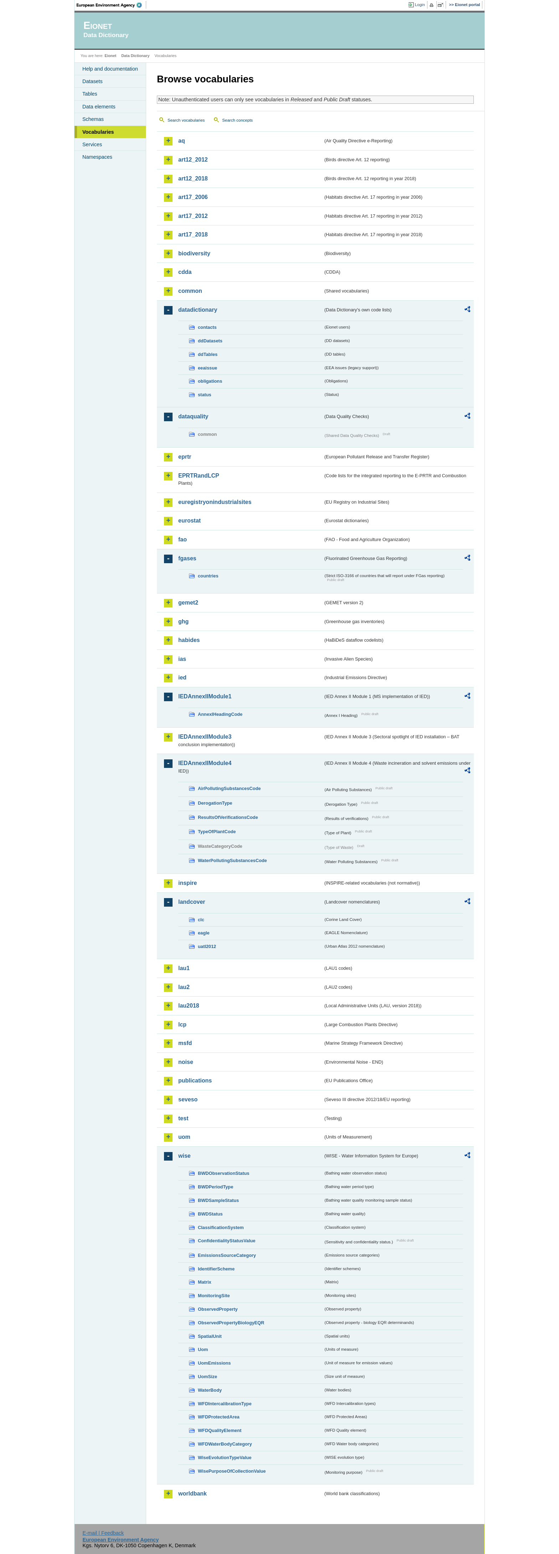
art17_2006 (193, 197)
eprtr (184, 457)
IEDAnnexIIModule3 (204, 737)
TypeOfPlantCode (217, 831)
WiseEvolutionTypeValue (224, 1457)
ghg (183, 621)
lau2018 (188, 1006)
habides (189, 640)
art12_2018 (193, 178)
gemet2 (188, 603)
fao (182, 539)
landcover (191, 902)
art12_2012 (193, 160)
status (204, 394)
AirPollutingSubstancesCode (229, 788)
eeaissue (207, 368)
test (183, 1118)
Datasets (92, 81)
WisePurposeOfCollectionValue (232, 1471)
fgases (187, 558)
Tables (89, 94)
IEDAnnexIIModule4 (204, 763)
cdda (184, 272)
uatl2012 (207, 946)
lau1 (184, 968)
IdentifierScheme (216, 1269)
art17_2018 (193, 234)
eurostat (189, 521)
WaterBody (210, 1390)
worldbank (192, 1494)
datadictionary (197, 310)
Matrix (204, 1282)
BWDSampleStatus (218, 1200)
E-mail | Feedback (103, 1533)
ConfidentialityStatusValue (226, 1240)
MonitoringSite (214, 1295)
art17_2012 (193, 216)
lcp (182, 1024)
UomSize (207, 1376)
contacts (207, 327)
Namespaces (97, 157)
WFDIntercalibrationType (225, 1403)
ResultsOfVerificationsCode (228, 817)
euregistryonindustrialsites (214, 502)
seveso (188, 1099)
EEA (112, 5)
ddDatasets (210, 340)
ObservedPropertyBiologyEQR (231, 1322)
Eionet (110, 56)
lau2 (184, 987)
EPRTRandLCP (198, 476)
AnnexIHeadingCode (220, 714)
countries (208, 576)
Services (92, 144)
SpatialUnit (210, 1336)
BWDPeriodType (215, 1186)
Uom (203, 1349)
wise (184, 1156)
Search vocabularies (186, 120)
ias (182, 659)
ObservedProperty (218, 1309)
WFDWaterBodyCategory (225, 1444)
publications (195, 1080)
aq (181, 141)
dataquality (193, 416)
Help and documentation (110, 69)
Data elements (99, 106)
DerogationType (215, 803)
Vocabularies (98, 132)
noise (185, 1062)
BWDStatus (210, 1214)
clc (201, 919)
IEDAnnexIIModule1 (204, 696)
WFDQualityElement (219, 1430)
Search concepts (237, 120)
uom (184, 1137)
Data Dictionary (135, 56)
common (190, 291)
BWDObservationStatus (223, 1173)
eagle (204, 933)
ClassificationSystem (221, 1227)
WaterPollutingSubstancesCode (232, 860)
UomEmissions (214, 1363)
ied (182, 677)
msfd (185, 1043)
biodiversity (194, 253)
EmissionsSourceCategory (227, 1255)
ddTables (207, 354)
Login (420, 4)
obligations (210, 381)
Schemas (93, 119)
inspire (187, 883)
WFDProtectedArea (219, 1417)
